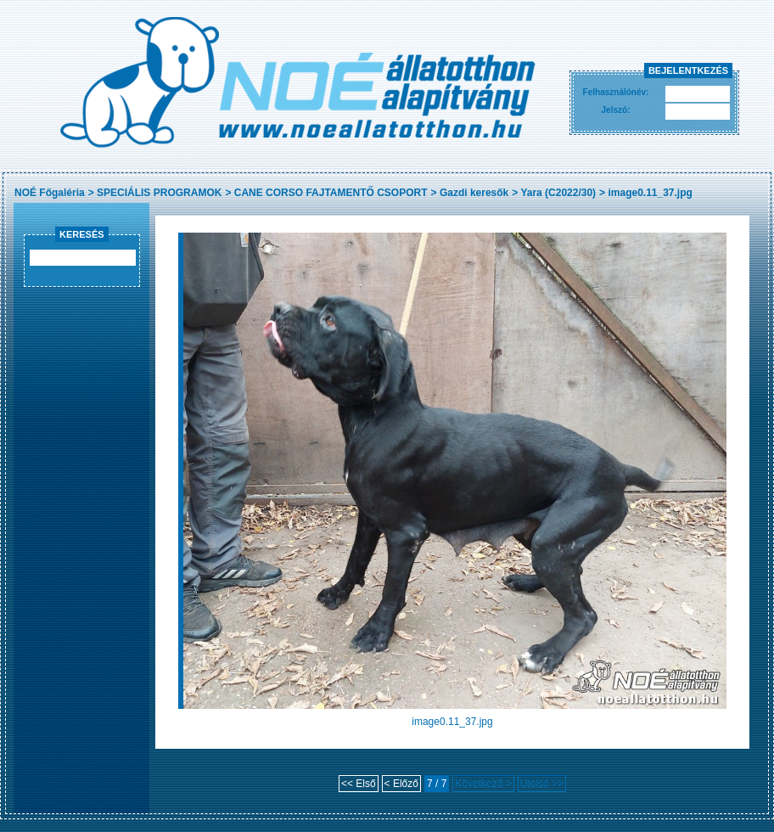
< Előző (401, 784)
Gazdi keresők (474, 193)
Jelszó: (616, 110)
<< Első (358, 784)
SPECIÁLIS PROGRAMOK (159, 193)
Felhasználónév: (616, 92)
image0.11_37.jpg (650, 193)
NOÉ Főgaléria (49, 193)
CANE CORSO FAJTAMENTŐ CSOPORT (331, 193)
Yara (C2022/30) (558, 193)
